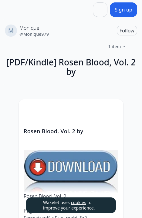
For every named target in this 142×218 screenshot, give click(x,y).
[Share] (100, 9)
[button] (113, 109)
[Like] (132, 46)
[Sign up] (123, 9)
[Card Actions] (113, 109)
